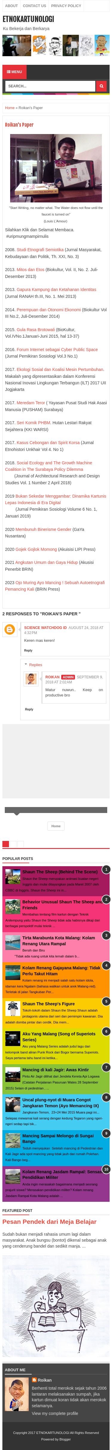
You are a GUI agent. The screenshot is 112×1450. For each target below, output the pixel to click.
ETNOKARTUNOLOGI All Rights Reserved (67, 1433)
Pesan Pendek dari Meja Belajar (49, 1221)
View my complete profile (55, 1413)
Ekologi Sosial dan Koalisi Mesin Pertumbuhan (60, 369)
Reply (28, 650)
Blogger (65, 1439)
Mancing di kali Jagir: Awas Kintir (55, 1069)
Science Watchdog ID (45, 628)
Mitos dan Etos (31, 269)
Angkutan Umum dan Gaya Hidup (47, 562)
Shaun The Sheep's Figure (48, 1003)
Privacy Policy (66, 6)
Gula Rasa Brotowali (35, 329)
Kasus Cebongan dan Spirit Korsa (48, 442)
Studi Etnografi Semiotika (40, 249)
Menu (14, 72)
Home (10, 108)
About (11, 6)
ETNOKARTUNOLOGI (28, 19)
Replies (35, 665)
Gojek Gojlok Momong (36, 549)
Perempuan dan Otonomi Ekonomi (49, 309)
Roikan (52, 677)
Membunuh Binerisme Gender (44, 529)
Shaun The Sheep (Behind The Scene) (60, 871)
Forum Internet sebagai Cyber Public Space (57, 349)
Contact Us (34, 6)
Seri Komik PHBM (33, 422)
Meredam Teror (31, 402)
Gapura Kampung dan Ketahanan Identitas (56, 289)
